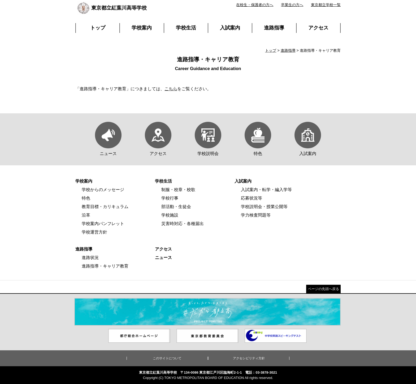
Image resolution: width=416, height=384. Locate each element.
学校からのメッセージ (103, 189)
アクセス (318, 28)
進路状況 (90, 257)
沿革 (86, 215)
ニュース (163, 257)
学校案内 (142, 28)
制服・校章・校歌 (178, 189)
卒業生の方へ (292, 5)
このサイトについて (167, 358)
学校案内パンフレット (103, 223)
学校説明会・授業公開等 (264, 206)
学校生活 (186, 28)
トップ (97, 28)
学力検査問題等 (256, 215)
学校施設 (169, 215)
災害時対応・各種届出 (182, 223)
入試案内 (230, 28)
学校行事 (169, 198)
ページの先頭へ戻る (323, 289)
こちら (170, 89)
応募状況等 (251, 198)
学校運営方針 (94, 232)
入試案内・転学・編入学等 (266, 189)
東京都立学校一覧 (326, 5)
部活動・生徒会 (176, 206)
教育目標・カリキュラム (105, 206)
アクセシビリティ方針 (249, 358)
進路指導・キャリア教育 (105, 266)
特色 (86, 198)
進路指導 (274, 28)
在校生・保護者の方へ (254, 5)
